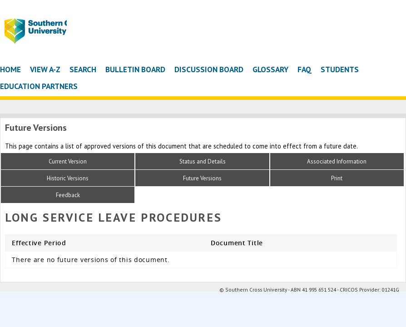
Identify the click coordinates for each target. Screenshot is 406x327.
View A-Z (45, 69)
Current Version (68, 161)
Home (10, 69)
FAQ (304, 69)
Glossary (270, 69)
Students (340, 69)
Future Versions (202, 178)
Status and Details (202, 161)
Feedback (68, 195)
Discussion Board (208, 69)
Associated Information (336, 161)
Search (82, 69)
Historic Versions (68, 178)
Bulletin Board (135, 69)
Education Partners (39, 86)
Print (336, 178)
